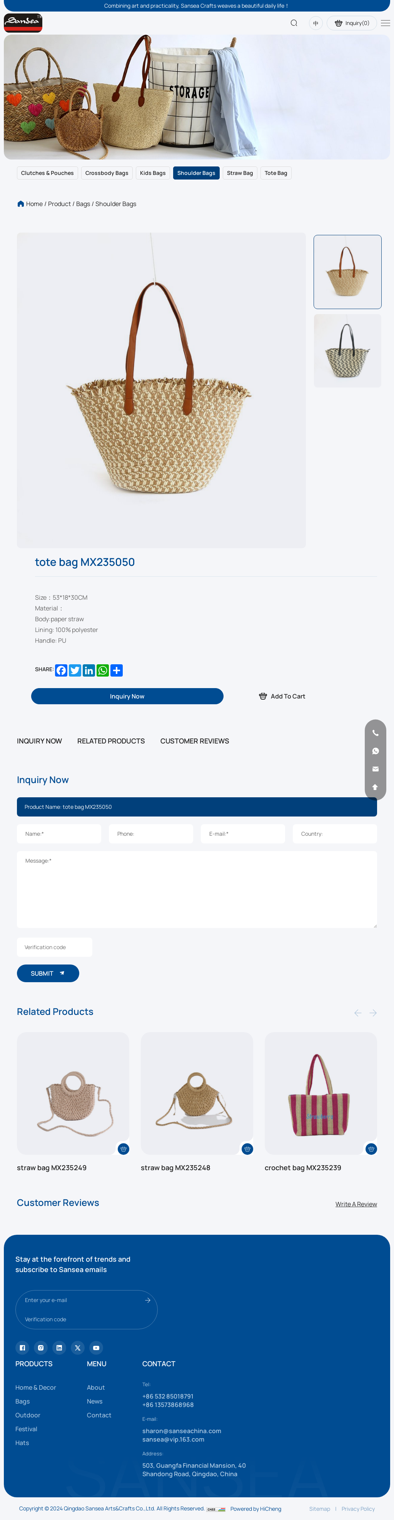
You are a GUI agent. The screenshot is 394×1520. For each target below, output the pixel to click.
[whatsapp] (375, 751)
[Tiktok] (22, 1348)
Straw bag (240, 172)
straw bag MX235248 (175, 1167)
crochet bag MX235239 (303, 1167)
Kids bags (153, 172)
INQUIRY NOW (39, 740)
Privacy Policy (358, 1508)
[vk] (96, 1348)
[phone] (375, 733)
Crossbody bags (107, 172)
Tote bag (276, 172)
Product (59, 204)
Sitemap (319, 1508)
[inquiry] (127, 696)
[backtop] (375, 787)
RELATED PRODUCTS (111, 740)
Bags (83, 204)
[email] (375, 769)
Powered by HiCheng (255, 1508)
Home (34, 204)
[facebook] (59, 1348)
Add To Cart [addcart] (282, 695)
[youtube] (78, 1348)
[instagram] (41, 1348)
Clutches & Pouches (47, 172)
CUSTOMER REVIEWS (194, 740)
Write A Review (356, 1204)
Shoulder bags (196, 172)
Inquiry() (352, 23)
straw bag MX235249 (52, 1167)
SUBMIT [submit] (48, 973)
